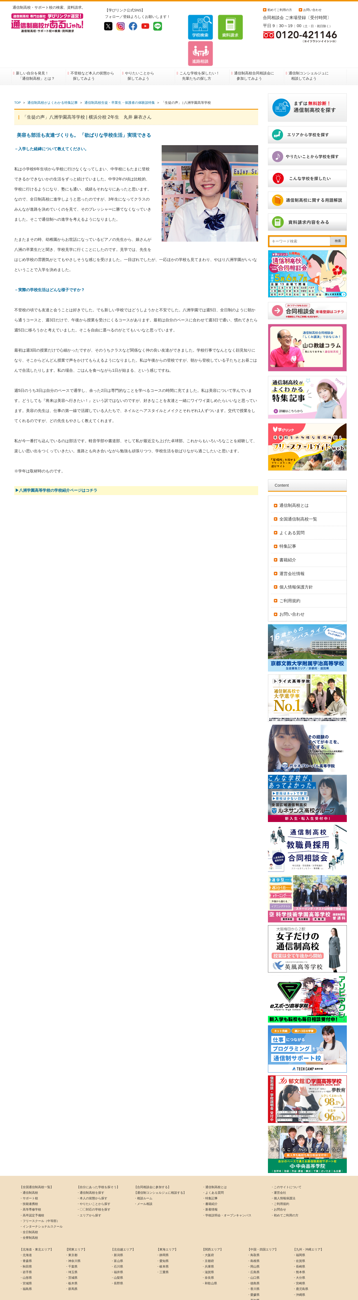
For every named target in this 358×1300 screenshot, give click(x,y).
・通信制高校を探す (90, 1169)
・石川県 (117, 1243)
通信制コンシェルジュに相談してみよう (309, 52)
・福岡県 (299, 1231)
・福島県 (26, 1265)
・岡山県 (253, 1243)
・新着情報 (210, 1186)
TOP (17, 79)
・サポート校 (29, 1174)
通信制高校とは (294, 481)
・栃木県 (71, 1259)
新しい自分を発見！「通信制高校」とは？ (35, 52)
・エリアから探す (89, 1191)
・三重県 (162, 1248)
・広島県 (253, 1248)
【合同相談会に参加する (151, 1163)
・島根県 (253, 1237)
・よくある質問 (213, 1169)
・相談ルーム (143, 1174)
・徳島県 (253, 1259)
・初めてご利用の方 (284, 1191)
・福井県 (117, 1248)
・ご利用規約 (280, 1180)
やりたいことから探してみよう (139, 52)
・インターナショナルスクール (41, 1203)
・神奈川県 (73, 1237)
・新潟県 (117, 1231)
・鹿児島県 (300, 1265)
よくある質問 (292, 509)
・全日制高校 (29, 1208)
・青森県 (26, 1237)
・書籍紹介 (210, 1180)
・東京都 (71, 1231)
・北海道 (26, 1231)
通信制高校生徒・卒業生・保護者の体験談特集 (119, 79)
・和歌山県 (209, 1259)
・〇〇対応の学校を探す (93, 1186)
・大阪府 (208, 1231)
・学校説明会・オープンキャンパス (226, 1191)
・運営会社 (278, 1169)
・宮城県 (26, 1259)
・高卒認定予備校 (32, 1191)
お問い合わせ (312, 9)
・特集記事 (210, 1174)
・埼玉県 (71, 1248)
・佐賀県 (299, 1237)
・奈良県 (208, 1254)
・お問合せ (278, 1186)
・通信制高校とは (214, 1163)
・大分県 (299, 1254)
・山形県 (26, 1254)
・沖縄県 (299, 1271)
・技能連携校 (29, 1180)
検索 (338, 217)
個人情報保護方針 (296, 563)
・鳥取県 (253, 1231)
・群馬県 (71, 1265)
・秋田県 (26, 1243)
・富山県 (117, 1237)
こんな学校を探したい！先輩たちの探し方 (200, 52)
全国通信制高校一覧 (298, 495)
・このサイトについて (286, 1163)
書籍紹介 (287, 536)
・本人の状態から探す (92, 1174)
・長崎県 (299, 1243)
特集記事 (287, 522)
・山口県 (253, 1254)
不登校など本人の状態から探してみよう (92, 52)
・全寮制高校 (29, 1214)
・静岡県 (162, 1231)
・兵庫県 (208, 1243)
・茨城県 (71, 1254)
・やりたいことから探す (93, 1180)
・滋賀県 (208, 1248)
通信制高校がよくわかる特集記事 (52, 79)
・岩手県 (26, 1248)
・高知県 (253, 1276)
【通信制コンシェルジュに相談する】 (160, 1169)
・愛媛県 (253, 1271)
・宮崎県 (299, 1259)
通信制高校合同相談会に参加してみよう (254, 52)
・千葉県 (71, 1243)
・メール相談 (143, 1180)
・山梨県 (117, 1254)
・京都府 (208, 1237)
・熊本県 (299, 1248)
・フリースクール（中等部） (40, 1197)
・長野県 (117, 1259)
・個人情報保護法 (283, 1174)
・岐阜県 (162, 1243)
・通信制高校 (29, 1169)
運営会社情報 (292, 550)
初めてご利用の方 (279, 9)
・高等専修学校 (30, 1186)
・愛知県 (162, 1237)
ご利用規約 (289, 577)
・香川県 (253, 1265)
